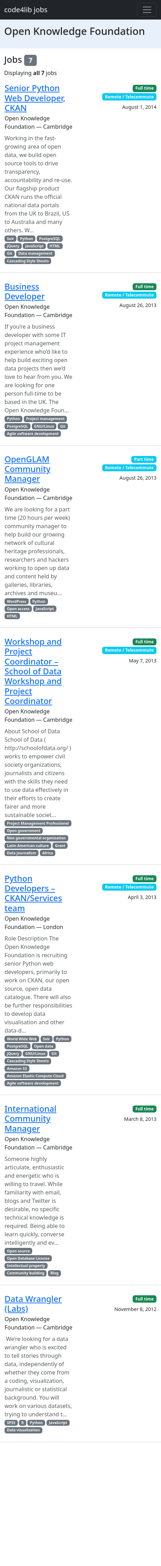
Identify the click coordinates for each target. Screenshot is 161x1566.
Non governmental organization (36, 838)
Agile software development (33, 433)
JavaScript (34, 245)
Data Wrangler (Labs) (33, 1303)
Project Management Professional (38, 823)
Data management (35, 253)
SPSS (11, 1422)
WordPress (16, 601)
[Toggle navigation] (147, 10)
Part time (144, 459)
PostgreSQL (49, 238)
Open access (18, 608)
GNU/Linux (44, 426)
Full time (144, 88)
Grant (60, 845)
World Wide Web (22, 1038)
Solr (10, 238)
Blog (54, 1273)
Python (26, 238)
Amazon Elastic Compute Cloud (35, 1075)
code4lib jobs (26, 9)
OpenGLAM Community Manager (27, 469)
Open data (43, 1046)
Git (9, 253)
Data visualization (23, 1430)
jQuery (13, 245)
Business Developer (25, 291)
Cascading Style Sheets (28, 260)
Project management (45, 418)
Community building (25, 1273)
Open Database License (28, 1258)
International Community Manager (30, 1118)
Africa (47, 853)
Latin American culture (28, 845)
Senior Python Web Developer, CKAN (35, 97)
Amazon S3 (17, 1068)
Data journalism (21, 853)
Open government (23, 830)
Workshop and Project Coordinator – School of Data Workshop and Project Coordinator (33, 671)
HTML (55, 245)
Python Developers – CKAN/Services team (33, 893)
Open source (18, 1251)
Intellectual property (26, 1265)
